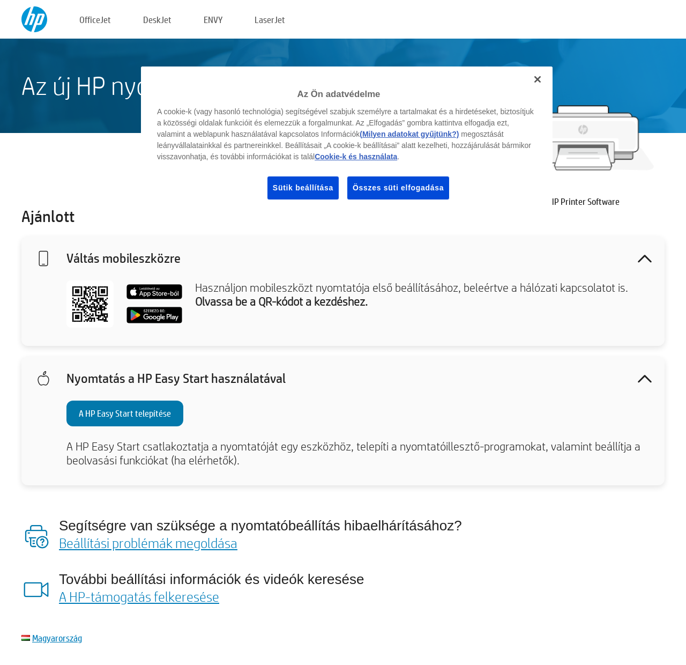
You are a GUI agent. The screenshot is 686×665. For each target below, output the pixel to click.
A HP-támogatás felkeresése (139, 596)
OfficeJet (95, 19)
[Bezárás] (537, 79)
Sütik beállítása (303, 187)
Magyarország (57, 638)
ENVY (213, 19)
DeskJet (157, 19)
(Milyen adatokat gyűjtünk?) (409, 134)
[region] (347, 141)
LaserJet (270, 19)
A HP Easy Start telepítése (125, 413)
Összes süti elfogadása (398, 187)
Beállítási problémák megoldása (148, 542)
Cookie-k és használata (356, 156)
